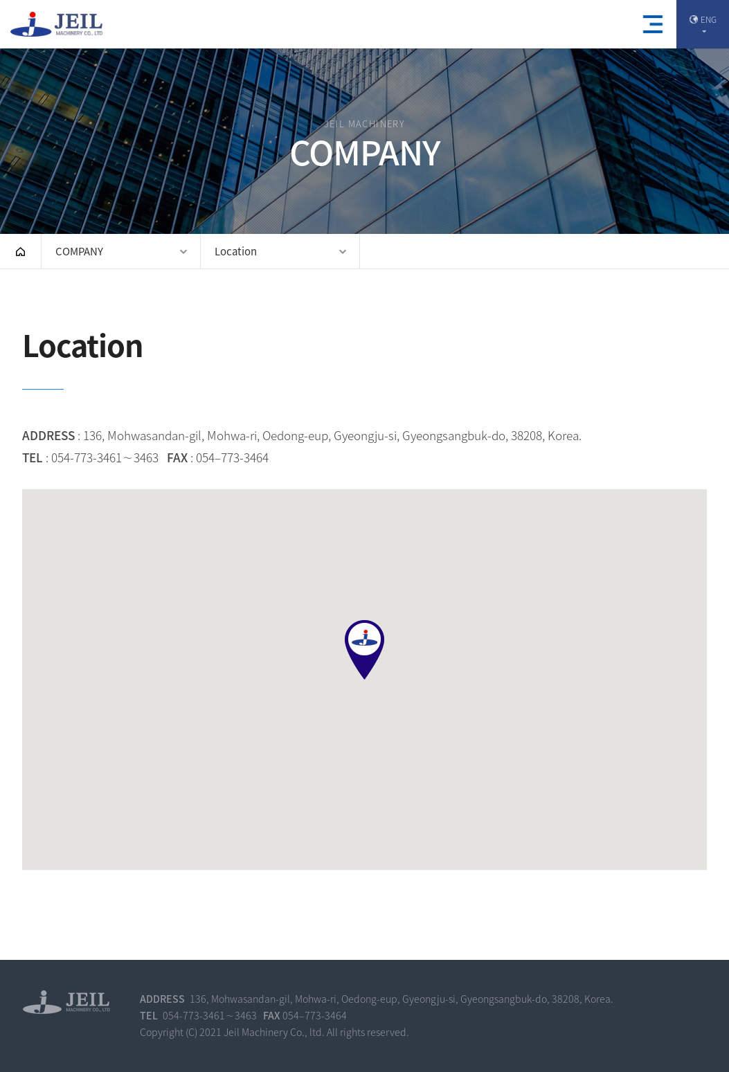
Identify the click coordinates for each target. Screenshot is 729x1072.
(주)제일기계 (58, 24)
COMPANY (79, 251)
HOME (20, 251)
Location (236, 251)
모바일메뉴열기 (653, 24)
